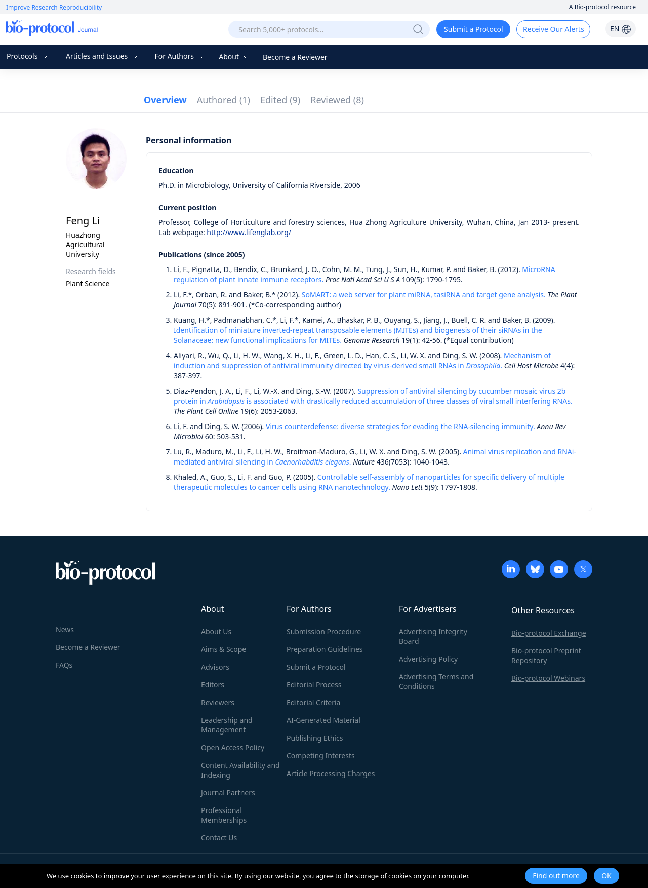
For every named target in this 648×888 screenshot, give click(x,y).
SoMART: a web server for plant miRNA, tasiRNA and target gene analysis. (424, 294)
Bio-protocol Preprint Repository (546, 655)
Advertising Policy (428, 659)
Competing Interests (321, 755)
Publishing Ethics (315, 738)
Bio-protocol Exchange (548, 633)
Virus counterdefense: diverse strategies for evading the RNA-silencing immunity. (400, 426)
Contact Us (219, 837)
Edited (280, 100)
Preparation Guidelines (325, 649)
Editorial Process (314, 684)
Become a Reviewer (295, 57)
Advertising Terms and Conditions (436, 681)
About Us (216, 631)
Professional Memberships (224, 815)
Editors (212, 684)
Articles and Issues (103, 56)
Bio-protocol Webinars (548, 678)
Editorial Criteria (313, 702)
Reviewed (337, 100)
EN (620, 28)
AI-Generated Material (323, 720)
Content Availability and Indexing (240, 770)
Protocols (28, 56)
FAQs (64, 665)
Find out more (556, 875)
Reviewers (217, 702)
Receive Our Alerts (553, 29)
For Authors (180, 56)
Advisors (215, 667)
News (65, 629)
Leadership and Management (227, 725)
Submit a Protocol (473, 29)
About (235, 56)
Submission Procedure (324, 631)
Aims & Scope (223, 649)
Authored (223, 100)
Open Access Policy (232, 747)
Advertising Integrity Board (433, 636)
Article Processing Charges (331, 773)
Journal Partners (228, 792)
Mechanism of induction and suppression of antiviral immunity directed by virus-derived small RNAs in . (362, 360)
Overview (165, 100)
